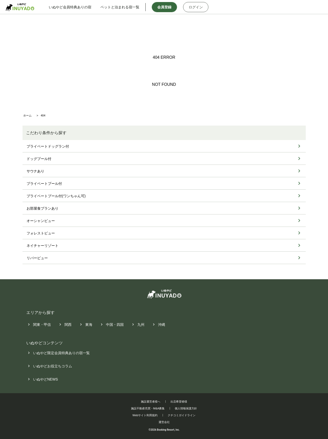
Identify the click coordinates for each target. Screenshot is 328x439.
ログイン (200, 7)
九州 (140, 325)
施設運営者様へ (150, 401)
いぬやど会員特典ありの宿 (74, 7)
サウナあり (35, 171)
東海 (88, 325)
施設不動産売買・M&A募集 (148, 408)
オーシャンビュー (41, 221)
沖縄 (161, 325)
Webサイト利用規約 (145, 415)
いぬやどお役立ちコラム (52, 366)
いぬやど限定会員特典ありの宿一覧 (61, 353)
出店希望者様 (178, 401)
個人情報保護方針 (186, 408)
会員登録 (169, 7)
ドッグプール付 (39, 159)
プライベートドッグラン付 (48, 146)
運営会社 (164, 422)
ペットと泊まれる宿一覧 (124, 7)
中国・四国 (115, 325)
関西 (68, 325)
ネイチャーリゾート (42, 246)
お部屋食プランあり (42, 208)
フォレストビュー (41, 233)
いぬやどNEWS (45, 379)
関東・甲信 (42, 325)
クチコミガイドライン (181, 415)
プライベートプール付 (44, 184)
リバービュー (37, 258)
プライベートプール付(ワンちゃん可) (56, 196)
